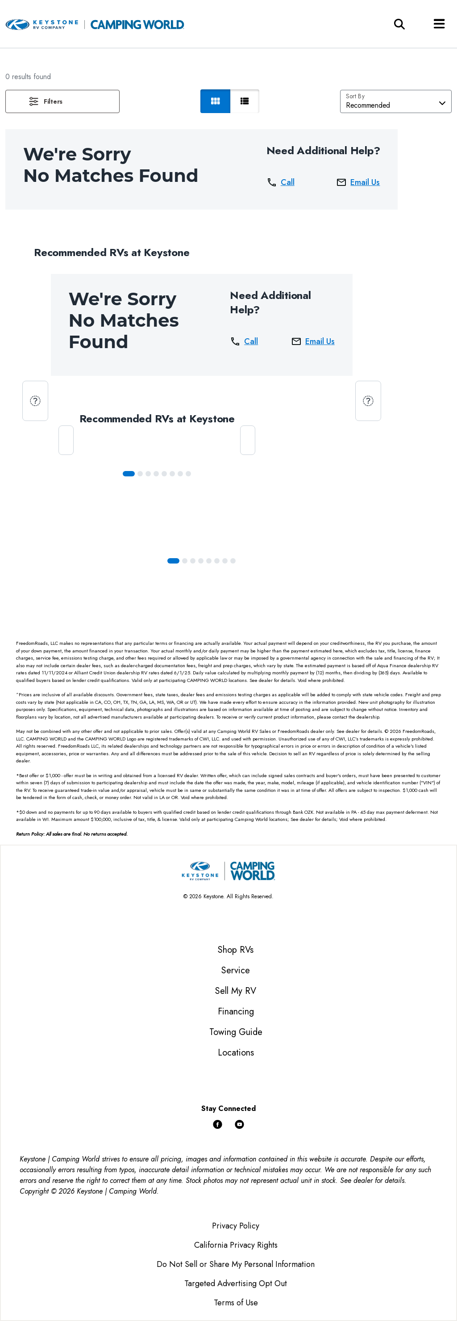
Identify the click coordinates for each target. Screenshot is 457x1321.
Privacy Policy (235, 1226)
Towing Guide (235, 1032)
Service (235, 970)
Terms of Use (236, 1302)
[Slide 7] (188, 474)
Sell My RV (235, 990)
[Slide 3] (156, 474)
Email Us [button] (358, 182)
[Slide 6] (180, 474)
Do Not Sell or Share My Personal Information (236, 1264)
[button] (62, 101)
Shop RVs (235, 949)
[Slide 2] (148, 474)
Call (280, 182)
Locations (236, 1052)
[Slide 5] (172, 474)
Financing (236, 1011)
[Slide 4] (164, 474)
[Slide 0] (129, 473)
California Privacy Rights (236, 1245)
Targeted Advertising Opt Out (235, 1283)
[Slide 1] (140, 474)
